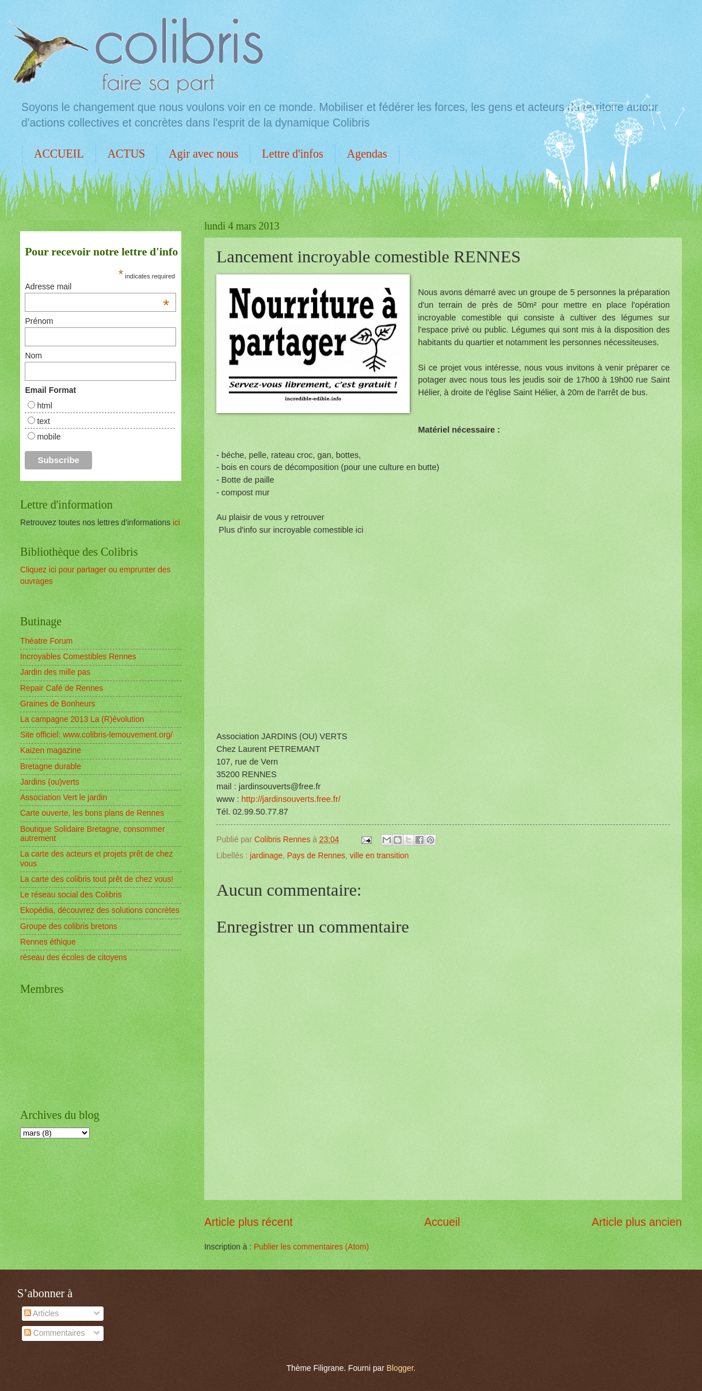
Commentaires (54, 1333)
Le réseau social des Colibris (70, 895)
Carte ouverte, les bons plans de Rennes (92, 813)
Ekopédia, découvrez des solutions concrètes (100, 910)
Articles (41, 1313)
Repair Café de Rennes (61, 688)
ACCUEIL (59, 153)
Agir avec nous (203, 153)
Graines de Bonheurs (57, 704)
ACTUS (127, 153)
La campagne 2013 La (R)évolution (82, 719)
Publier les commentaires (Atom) (311, 1247)
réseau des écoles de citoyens (73, 957)
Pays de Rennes (316, 855)
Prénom (39, 321)
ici (176, 522)
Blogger (400, 1368)
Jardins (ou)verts (49, 782)
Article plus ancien (637, 1222)
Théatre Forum (46, 641)
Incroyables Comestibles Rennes (78, 656)
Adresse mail (97, 286)
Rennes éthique (48, 942)
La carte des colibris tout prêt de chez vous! (96, 879)
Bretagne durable (50, 766)
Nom (33, 355)
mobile (48, 436)
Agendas (367, 153)
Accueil (442, 1222)
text (43, 421)
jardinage (266, 855)
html (44, 405)
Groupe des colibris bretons (68, 926)
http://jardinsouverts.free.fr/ (290, 799)
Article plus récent (248, 1222)
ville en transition (379, 855)
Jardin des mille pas (55, 672)
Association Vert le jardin (63, 797)
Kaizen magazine (50, 750)
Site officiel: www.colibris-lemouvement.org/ (96, 735)
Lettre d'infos (292, 153)
